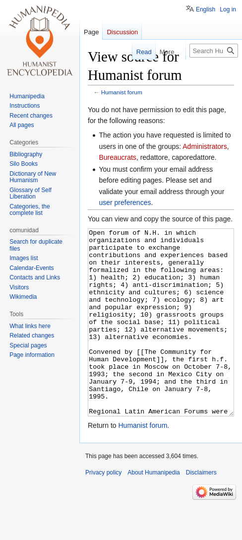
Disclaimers (201, 509)
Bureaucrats (117, 157)
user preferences (125, 202)
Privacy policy (103, 509)
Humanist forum (121, 92)
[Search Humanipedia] (213, 51)
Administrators (204, 146)
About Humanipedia (153, 509)
